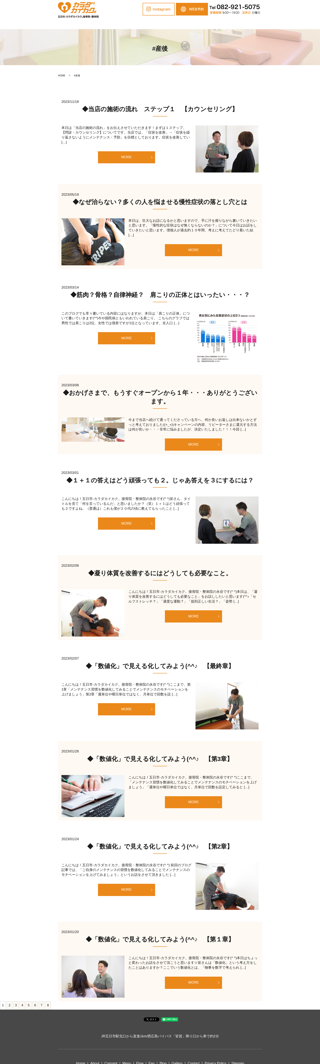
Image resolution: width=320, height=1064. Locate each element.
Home (91, 23)
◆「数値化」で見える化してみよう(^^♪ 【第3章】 (160, 758)
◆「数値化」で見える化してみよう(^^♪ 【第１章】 (160, 939)
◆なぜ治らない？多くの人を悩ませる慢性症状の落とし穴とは (160, 202)
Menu (145, 23)
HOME (61, 75)
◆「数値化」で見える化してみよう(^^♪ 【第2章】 (160, 846)
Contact (222, 23)
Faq (174, 23)
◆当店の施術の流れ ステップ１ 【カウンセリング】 (160, 109)
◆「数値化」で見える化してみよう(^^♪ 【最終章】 (160, 666)
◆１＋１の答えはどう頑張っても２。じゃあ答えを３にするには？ (160, 480)
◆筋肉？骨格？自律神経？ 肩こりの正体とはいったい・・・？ (160, 294)
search (234, 24)
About (109, 23)
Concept (127, 23)
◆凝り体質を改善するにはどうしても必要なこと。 (160, 573)
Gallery (203, 23)
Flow (160, 23)
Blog (187, 23)
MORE (126, 157)
